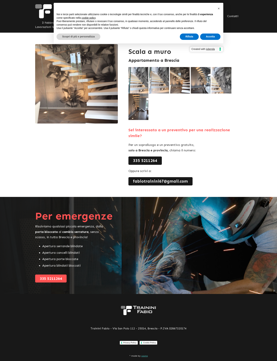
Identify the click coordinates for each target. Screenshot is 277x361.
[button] (219, 8)
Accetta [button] (210, 36)
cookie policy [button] (89, 17)
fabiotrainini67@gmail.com (160, 181)
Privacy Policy (130, 343)
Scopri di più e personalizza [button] (78, 36)
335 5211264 (145, 160)
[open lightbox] (138, 80)
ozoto (144, 356)
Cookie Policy (149, 343)
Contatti (232, 16)
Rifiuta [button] (189, 36)
